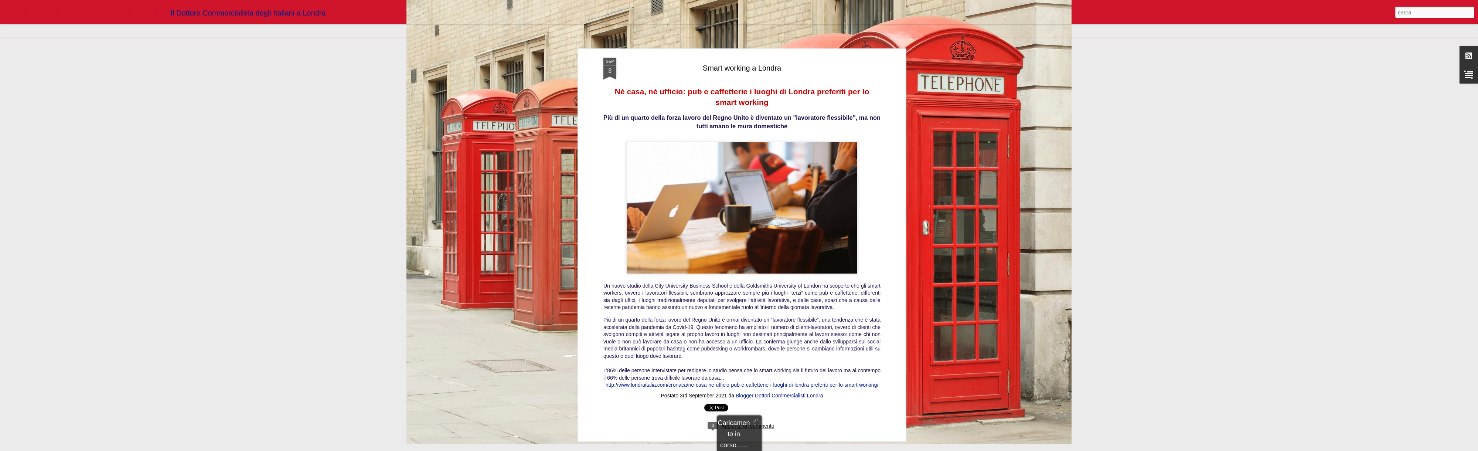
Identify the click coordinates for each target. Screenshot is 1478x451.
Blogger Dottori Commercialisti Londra (779, 118)
